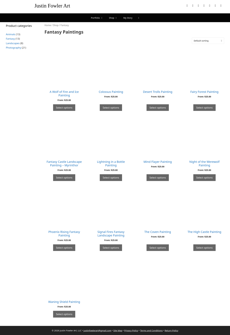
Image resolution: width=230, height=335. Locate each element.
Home (47, 25)
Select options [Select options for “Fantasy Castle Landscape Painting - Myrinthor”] (64, 177)
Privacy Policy (131, 330)
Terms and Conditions (151, 330)
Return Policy (171, 330)
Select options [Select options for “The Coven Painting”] (157, 247)
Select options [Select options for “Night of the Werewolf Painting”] (204, 177)
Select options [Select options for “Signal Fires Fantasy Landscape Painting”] (111, 247)
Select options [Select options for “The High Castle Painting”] (204, 247)
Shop (114, 17)
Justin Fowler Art (52, 6)
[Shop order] (208, 41)
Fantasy (10, 38)
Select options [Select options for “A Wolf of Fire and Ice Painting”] (64, 107)
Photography (13, 47)
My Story (127, 17)
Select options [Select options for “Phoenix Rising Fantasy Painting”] (64, 247)
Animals (10, 34)
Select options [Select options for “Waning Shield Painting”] (64, 314)
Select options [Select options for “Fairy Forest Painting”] (204, 107)
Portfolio (98, 17)
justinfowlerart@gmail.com (97, 330)
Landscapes (13, 43)
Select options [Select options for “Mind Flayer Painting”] (157, 177)
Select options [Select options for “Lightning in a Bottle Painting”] (111, 177)
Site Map (117, 330)
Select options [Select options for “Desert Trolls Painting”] (157, 107)
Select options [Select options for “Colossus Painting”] (111, 107)
